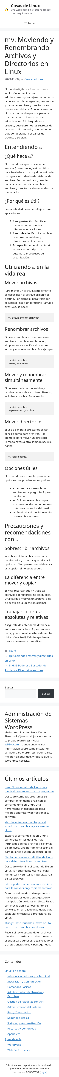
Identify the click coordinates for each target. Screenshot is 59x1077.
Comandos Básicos (19, 987)
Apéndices (13, 1034)
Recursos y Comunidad (21, 1028)
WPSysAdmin (13, 744)
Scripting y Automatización (24, 1023)
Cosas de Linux (25, 5)
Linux (12, 651)
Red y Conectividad (19, 1012)
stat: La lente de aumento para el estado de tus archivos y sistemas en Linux (28, 826)
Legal (44, 1072)
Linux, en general (15, 971)
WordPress (14, 1044)
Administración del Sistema (24, 1007)
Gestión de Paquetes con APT (25, 1001)
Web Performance (18, 1050)
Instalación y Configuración (24, 981)
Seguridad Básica (18, 1018)
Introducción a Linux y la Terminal (28, 976)
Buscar (9, 687)
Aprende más (13, 1039)
